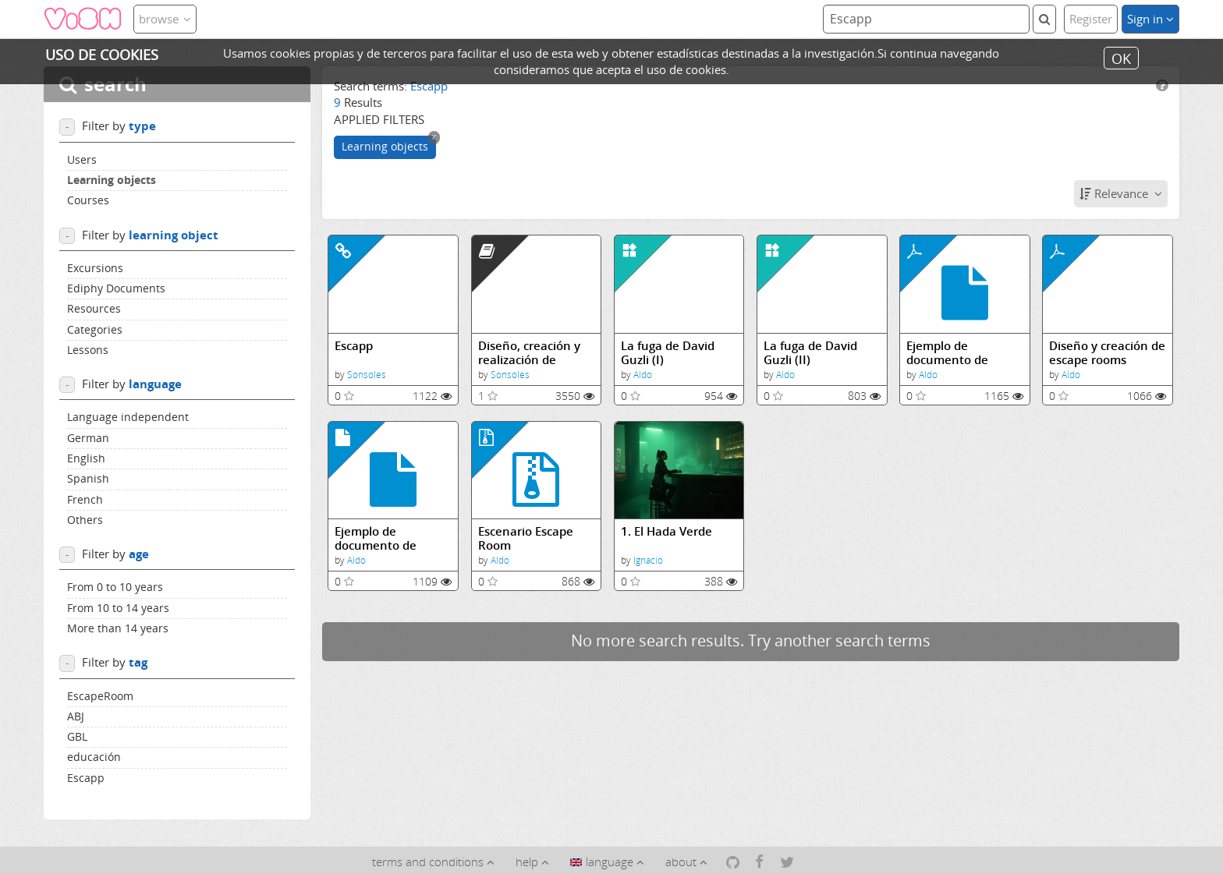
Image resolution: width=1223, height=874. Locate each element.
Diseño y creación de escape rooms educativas (1107, 352)
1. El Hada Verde (666, 531)
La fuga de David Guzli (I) (667, 352)
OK (1121, 57)
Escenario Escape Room (525, 538)
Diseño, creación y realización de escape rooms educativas (529, 352)
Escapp (354, 345)
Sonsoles (366, 374)
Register (1090, 19)
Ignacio (648, 560)
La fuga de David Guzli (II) (810, 352)
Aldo (642, 374)
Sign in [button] (1150, 19)
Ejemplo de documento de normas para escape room (963, 352)
